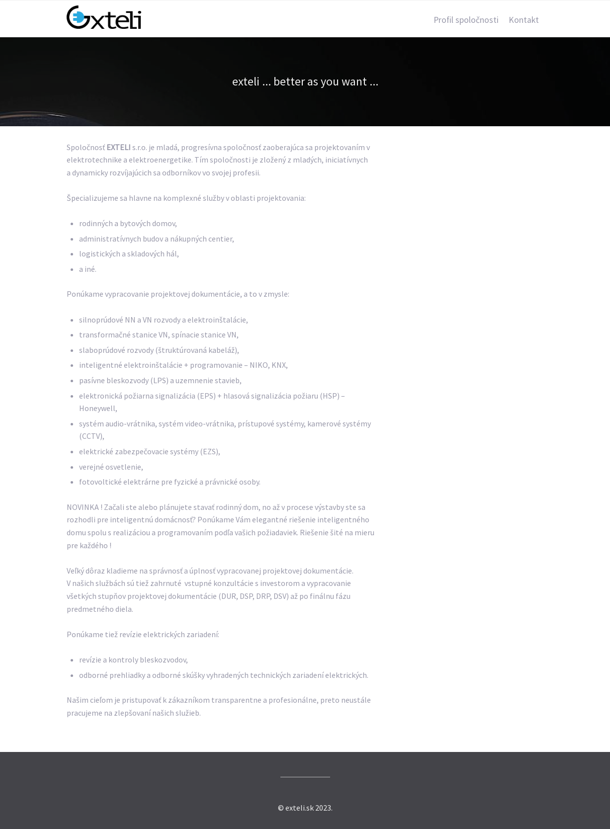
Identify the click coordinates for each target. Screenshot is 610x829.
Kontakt (524, 19)
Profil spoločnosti (466, 19)
